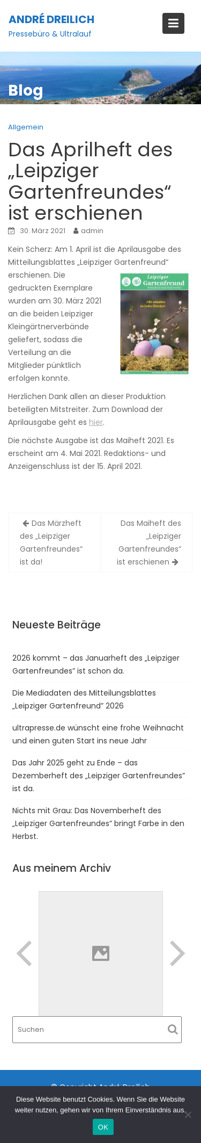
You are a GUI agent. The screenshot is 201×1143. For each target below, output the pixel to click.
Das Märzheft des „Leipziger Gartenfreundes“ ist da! (51, 542)
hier (96, 422)
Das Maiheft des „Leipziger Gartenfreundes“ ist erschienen (149, 542)
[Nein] (187, 1114)
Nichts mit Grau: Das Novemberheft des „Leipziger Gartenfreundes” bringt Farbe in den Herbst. (98, 823)
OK (103, 1127)
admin (92, 231)
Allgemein (25, 127)
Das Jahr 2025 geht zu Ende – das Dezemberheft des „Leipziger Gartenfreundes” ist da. (98, 775)
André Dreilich (51, 19)
